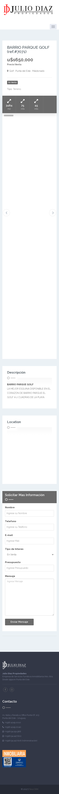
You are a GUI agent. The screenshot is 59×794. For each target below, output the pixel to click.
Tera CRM (33, 789)
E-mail (9, 535)
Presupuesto (13, 562)
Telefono (10, 521)
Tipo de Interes (14, 549)
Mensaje (10, 576)
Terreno (17, 89)
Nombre (10, 507)
